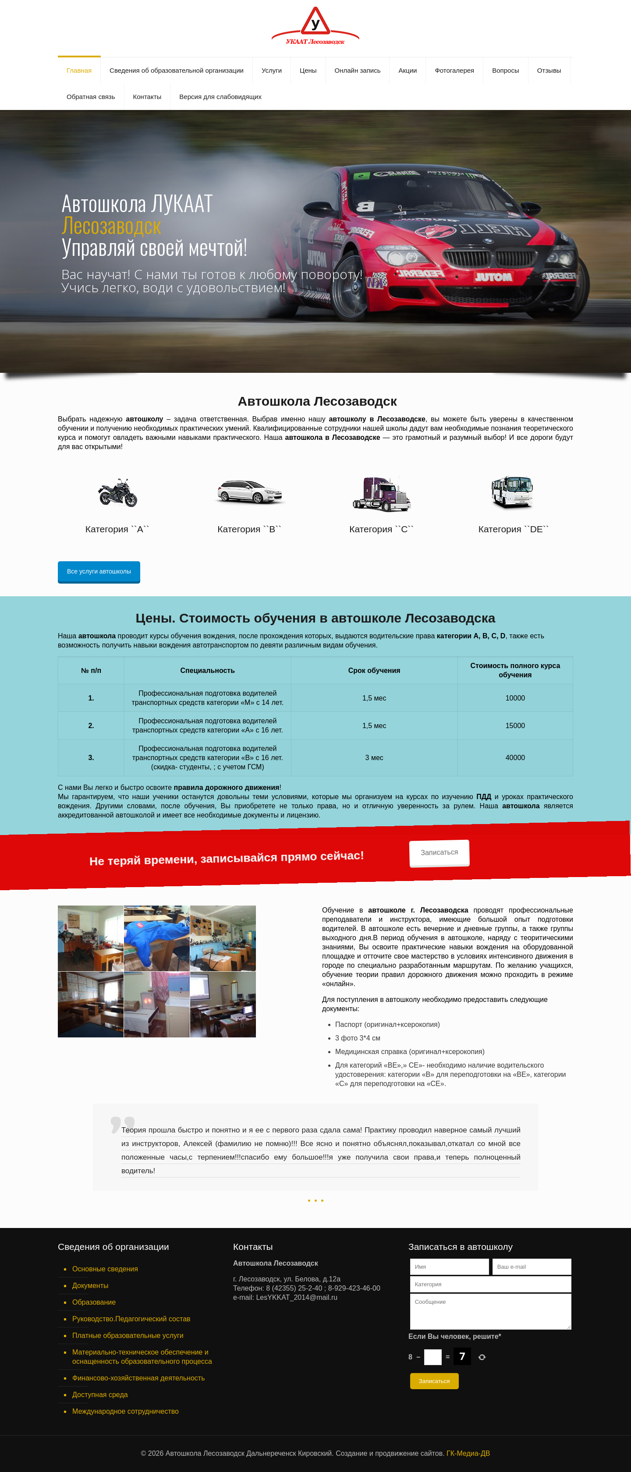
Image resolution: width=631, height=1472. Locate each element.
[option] (315, 1156)
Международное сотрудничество (125, 1411)
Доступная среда (100, 1394)
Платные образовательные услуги (128, 1335)
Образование (94, 1302)
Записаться (352, 625)
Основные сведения (105, 1269)
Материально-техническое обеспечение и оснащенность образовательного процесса (142, 1356)
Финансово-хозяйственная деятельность (138, 1378)
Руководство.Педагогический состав (131, 1319)
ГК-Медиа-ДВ (468, 1453)
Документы (90, 1285)
